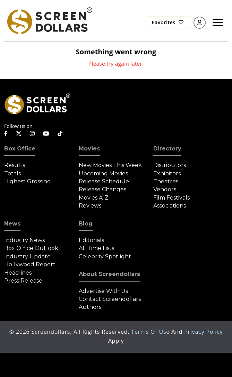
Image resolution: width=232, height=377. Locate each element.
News (12, 223)
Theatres (165, 181)
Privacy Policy (203, 331)
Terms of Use (151, 331)
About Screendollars (109, 274)
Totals (12, 173)
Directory (167, 148)
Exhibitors (167, 173)
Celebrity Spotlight (105, 256)
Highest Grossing (27, 181)
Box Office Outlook (31, 248)
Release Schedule (104, 181)
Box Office (19, 148)
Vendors (164, 189)
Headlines (18, 272)
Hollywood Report (29, 264)
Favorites (168, 22)
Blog (86, 223)
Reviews (90, 205)
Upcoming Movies (103, 173)
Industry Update (27, 256)
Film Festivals (171, 197)
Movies (89, 148)
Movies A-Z (94, 197)
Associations (169, 205)
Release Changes (102, 189)
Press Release (23, 280)
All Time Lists (96, 248)
